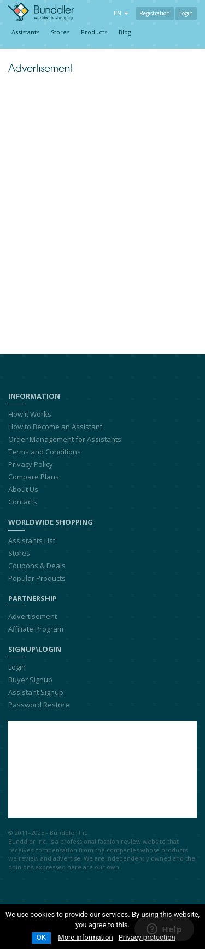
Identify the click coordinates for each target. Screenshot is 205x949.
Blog (125, 32)
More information (85, 937)
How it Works (29, 414)
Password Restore (38, 705)
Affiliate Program (35, 629)
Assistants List (31, 540)
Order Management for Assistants (64, 439)
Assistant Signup (35, 692)
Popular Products (37, 578)
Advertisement (32, 616)
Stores (60, 32)
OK (41, 937)
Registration (154, 13)
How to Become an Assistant (55, 426)
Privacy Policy (30, 464)
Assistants (25, 32)
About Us (23, 489)
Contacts (22, 502)
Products (94, 32)
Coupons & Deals (37, 565)
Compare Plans (33, 477)
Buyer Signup (30, 679)
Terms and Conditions (44, 452)
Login (186, 13)
